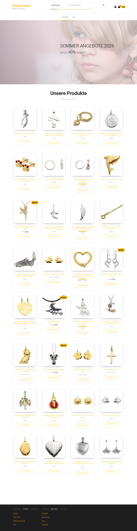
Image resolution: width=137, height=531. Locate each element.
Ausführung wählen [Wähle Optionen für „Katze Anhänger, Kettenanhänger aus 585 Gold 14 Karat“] (25, 379)
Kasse (43, 521)
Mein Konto (45, 513)
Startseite (65, 17)
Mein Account (45, 517)
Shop (73, 17)
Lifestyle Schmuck (21, 5)
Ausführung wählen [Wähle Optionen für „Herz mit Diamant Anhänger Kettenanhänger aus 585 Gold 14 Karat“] (82, 285)
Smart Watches (88, 9)
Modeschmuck (75, 9)
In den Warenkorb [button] (25, 141)
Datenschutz (16, 517)
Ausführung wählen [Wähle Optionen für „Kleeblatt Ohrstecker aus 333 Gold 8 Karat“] (82, 379)
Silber (63, 9)
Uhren (82, 9)
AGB (14, 524)
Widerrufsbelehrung (19, 521)
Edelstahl (68, 9)
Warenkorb (45, 524)
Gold (58, 9)
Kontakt (15, 513)
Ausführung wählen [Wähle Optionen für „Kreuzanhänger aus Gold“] (111, 377)
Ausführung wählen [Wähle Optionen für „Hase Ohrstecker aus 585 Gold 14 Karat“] (53, 282)
